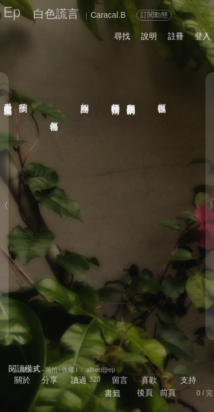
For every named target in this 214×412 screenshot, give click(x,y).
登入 (203, 36)
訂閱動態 (154, 15)
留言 (120, 380)
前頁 (168, 392)
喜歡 (149, 380)
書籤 (112, 393)
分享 (50, 380)
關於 (22, 380)
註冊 (176, 36)
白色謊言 (56, 13)
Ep (12, 12)
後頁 (145, 392)
